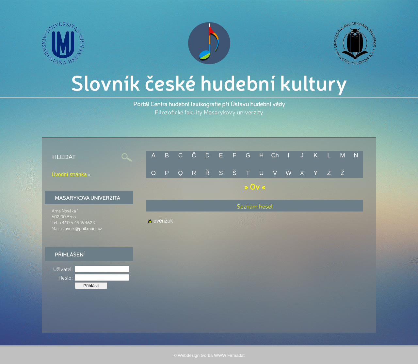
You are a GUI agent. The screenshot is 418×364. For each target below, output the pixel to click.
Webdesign (189, 355)
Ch (275, 155)
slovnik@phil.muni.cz (81, 228)
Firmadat (236, 355)
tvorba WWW (213, 355)
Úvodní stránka (69, 174)
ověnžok (163, 221)
